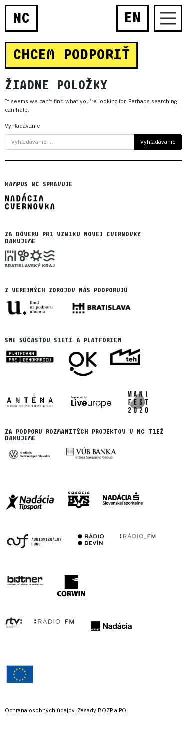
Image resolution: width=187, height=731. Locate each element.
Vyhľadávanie (22, 125)
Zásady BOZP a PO (101, 710)
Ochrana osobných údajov (39, 710)
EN (132, 17)
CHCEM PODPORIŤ (71, 54)
